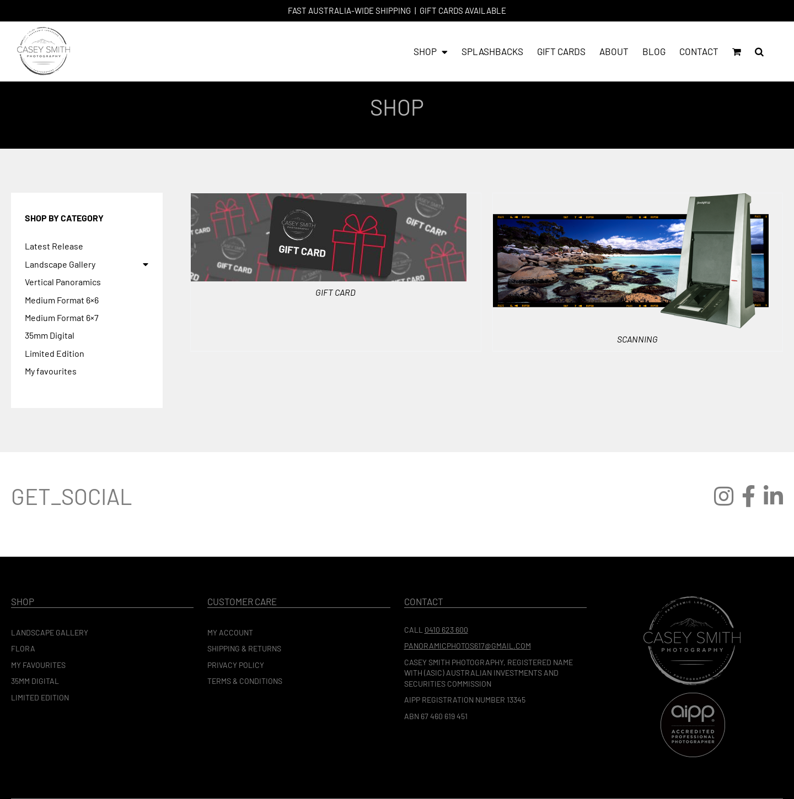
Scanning (637, 339)
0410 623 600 (446, 629)
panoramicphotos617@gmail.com (467, 645)
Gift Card (335, 292)
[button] (759, 51)
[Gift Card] (328, 200)
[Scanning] (631, 200)
